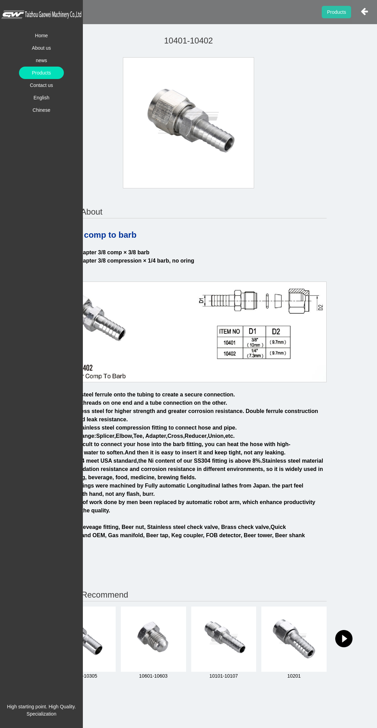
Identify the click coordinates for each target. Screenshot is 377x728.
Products (41, 73)
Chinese (41, 110)
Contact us (41, 85)
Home (41, 35)
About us (41, 48)
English (41, 97)
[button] (343, 638)
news (41, 60)
